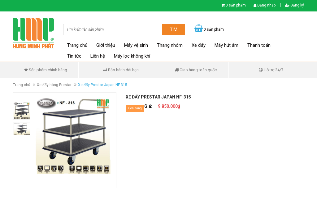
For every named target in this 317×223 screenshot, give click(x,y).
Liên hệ (97, 56)
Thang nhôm (170, 45)
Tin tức (74, 56)
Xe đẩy (199, 45)
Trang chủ (77, 45)
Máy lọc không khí (132, 56)
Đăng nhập (265, 5)
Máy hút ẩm (226, 45)
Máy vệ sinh (136, 45)
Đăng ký (294, 5)
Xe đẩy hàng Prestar (54, 85)
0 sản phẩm (236, 5)
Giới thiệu (105, 45)
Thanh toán (259, 45)
